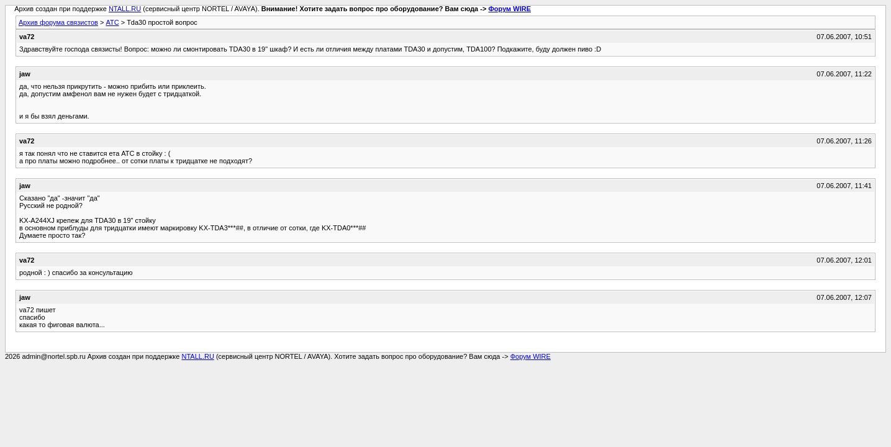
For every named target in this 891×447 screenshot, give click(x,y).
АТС (112, 22)
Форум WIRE (509, 8)
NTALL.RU (125, 8)
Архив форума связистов (58, 22)
